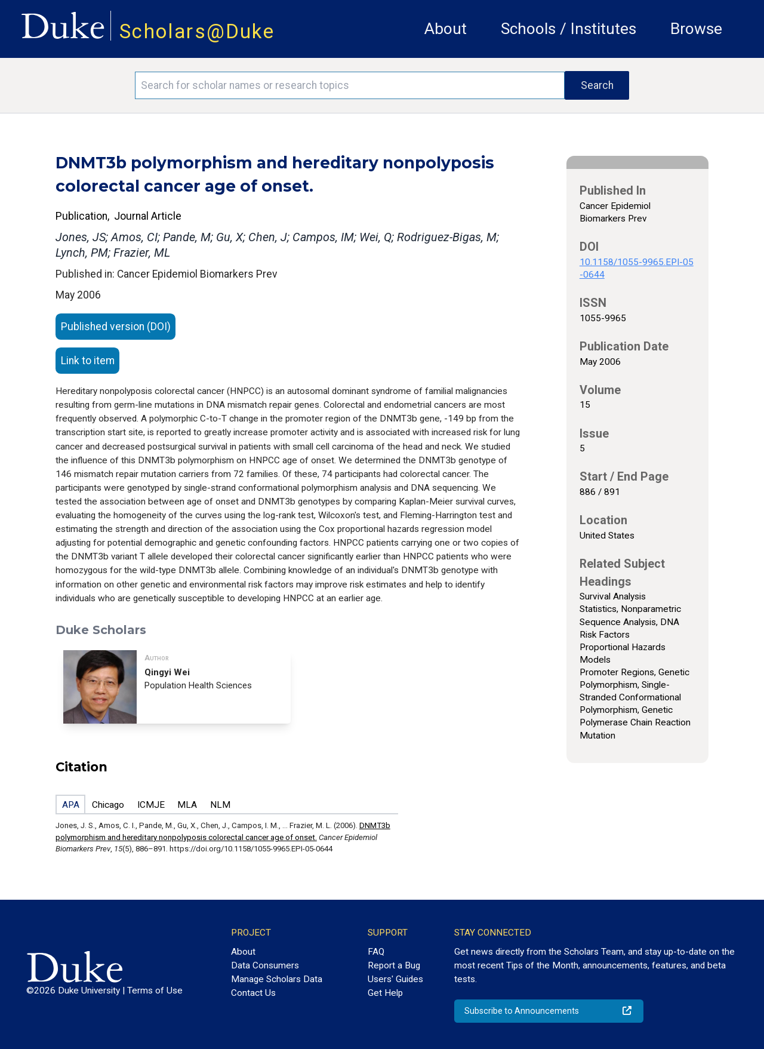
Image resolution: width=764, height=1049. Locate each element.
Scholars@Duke (197, 31)
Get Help (385, 993)
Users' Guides (395, 979)
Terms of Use (155, 990)
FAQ (376, 951)
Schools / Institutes (568, 29)
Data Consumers (265, 965)
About (445, 29)
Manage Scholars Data (276, 979)
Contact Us (253, 993)
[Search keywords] (350, 85)
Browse (696, 29)
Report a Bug (394, 965)
